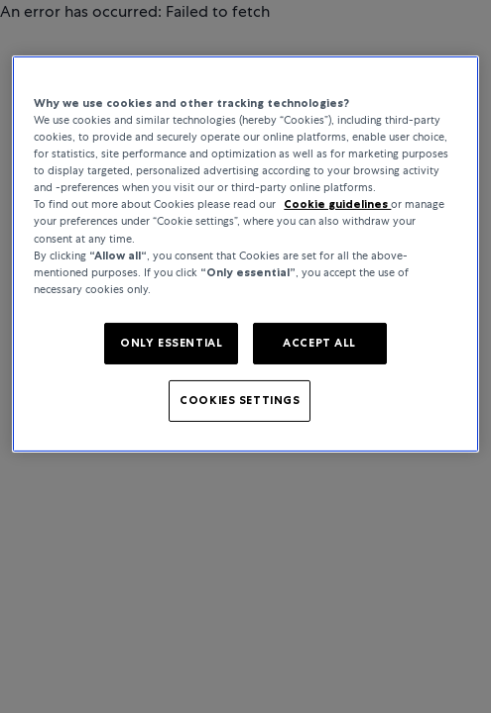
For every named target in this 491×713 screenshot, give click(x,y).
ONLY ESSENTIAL (171, 343)
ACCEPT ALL (319, 343)
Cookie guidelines (337, 204)
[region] (245, 254)
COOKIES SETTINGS (240, 400)
